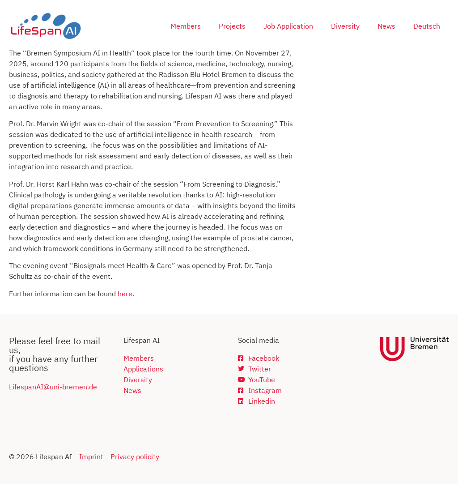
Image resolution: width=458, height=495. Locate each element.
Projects (232, 25)
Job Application (288, 25)
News (386, 25)
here (125, 304)
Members (185, 25)
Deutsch (426, 25)
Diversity (345, 25)
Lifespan (22, 397)
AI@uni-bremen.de (66, 397)
